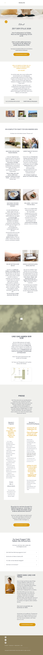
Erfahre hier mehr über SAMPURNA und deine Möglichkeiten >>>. (31, 455)
